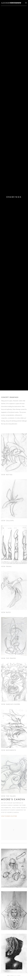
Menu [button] (26, 3)
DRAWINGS (14, 197)
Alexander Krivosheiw (11, 2)
